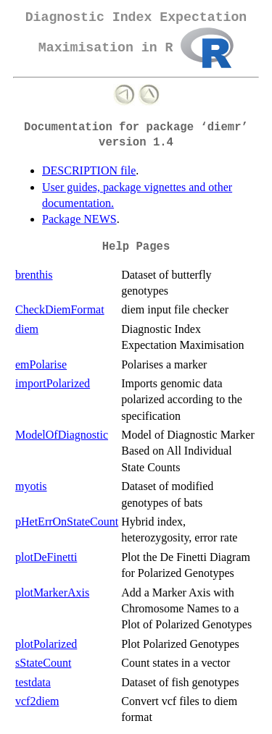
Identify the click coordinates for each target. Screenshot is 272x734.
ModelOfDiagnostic (61, 435)
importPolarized (52, 383)
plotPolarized (46, 644)
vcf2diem (37, 701)
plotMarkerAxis (52, 592)
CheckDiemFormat (59, 309)
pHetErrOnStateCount (66, 521)
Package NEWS (79, 219)
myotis (31, 486)
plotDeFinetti (46, 557)
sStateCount (43, 663)
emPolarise (41, 364)
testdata (33, 682)
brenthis (34, 275)
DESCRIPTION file (89, 170)
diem (26, 329)
